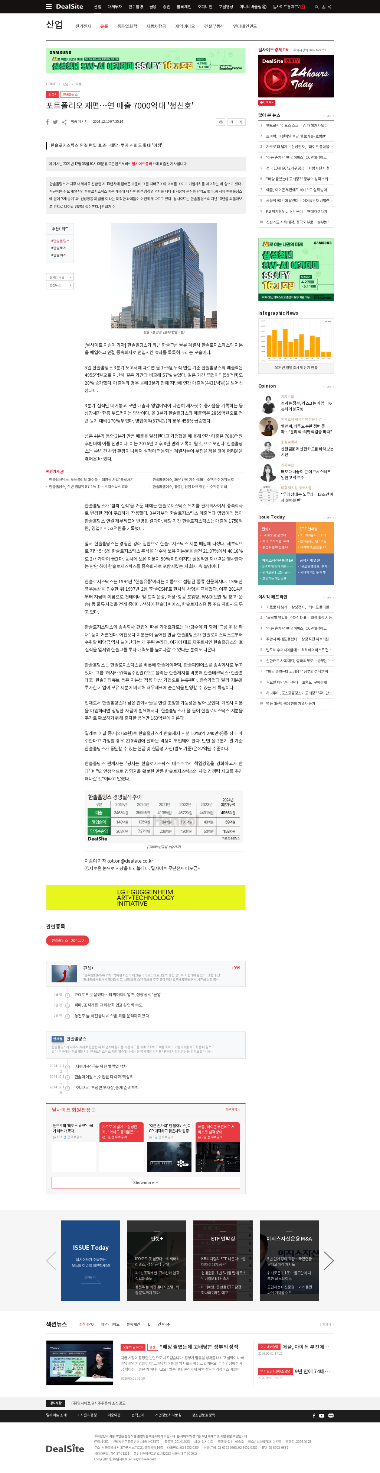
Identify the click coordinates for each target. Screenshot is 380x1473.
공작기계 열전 (309, 560)
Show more (146, 1182)
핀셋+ (52, 94)
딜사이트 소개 (56, 1415)
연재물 (57, 1039)
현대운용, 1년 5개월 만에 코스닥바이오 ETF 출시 (315, 541)
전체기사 (325, 1324)
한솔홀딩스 (70, 94)
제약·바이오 (110, 1324)
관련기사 (52, 472)
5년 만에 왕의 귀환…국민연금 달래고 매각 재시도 (278, 566)
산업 (97, 6)
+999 (236, 968)
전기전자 (83, 26)
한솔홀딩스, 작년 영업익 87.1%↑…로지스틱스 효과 (88, 487)
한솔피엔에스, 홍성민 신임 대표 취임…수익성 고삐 (190, 487)
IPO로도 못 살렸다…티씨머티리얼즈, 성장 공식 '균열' (118, 995)
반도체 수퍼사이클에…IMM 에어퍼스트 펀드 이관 (302, 650)
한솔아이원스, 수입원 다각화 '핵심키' (105, 1077)
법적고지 (137, 1415)
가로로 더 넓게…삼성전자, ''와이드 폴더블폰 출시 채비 (306, 146)
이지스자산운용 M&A (277, 560)
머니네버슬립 (252, 6)
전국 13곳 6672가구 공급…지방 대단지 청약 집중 (303, 168)
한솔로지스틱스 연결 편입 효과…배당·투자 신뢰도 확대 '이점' (106, 145)
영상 (152, 1347)
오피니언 (205, 6)
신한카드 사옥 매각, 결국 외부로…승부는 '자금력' (303, 222)
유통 (104, 26)
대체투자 (115, 6)
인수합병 (135, 6)
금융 (153, 6)
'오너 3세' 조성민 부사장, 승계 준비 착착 (107, 1088)
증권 (166, 6)
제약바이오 (185, 26)
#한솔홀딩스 (60, 241)
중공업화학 (127, 26)
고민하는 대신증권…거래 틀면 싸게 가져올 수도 (278, 578)
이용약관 (114, 1415)
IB (149, 1324)
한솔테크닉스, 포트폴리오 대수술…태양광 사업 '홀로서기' (92, 480)
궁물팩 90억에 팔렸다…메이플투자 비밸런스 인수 (303, 200)
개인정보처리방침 (168, 1415)
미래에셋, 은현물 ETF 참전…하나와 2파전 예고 (315, 547)
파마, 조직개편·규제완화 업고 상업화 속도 (108, 1005)
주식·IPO (86, 1324)
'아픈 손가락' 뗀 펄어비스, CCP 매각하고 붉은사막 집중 (307, 157)
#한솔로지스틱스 (61, 248)
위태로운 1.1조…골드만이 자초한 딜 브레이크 (278, 572)
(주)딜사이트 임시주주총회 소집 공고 (98, 1402)
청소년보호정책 (203, 1415)
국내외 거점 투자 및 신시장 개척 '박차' (315, 572)
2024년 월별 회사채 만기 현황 (296, 368)
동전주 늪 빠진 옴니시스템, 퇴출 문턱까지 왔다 (112, 1016)
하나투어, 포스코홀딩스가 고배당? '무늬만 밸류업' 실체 (307, 693)
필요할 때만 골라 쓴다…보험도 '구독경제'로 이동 (302, 682)
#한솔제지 (58, 255)
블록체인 (184, 6)
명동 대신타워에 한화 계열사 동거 (290, 703)
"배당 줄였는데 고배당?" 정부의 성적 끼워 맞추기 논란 (306, 179)
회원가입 (231, 1109)
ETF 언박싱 (308, 529)
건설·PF (164, 1324)
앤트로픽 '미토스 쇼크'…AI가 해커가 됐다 (297, 125)
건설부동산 (214, 26)
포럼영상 (226, 6)
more (62, 472)
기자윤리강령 (87, 1415)
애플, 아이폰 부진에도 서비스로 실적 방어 (296, 189)
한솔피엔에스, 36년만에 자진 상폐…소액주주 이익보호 (193, 480)
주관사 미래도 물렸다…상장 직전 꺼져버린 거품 (301, 639)
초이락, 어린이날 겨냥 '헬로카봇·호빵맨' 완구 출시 (303, 136)
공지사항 (56, 1403)
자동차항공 (156, 26)
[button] (329, 1261)
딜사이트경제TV (289, 6)
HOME (50, 84)
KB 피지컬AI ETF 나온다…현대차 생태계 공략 (300, 211)
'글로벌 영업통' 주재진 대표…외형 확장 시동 (315, 566)
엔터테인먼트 (245, 26)
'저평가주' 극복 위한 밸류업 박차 (101, 1067)
